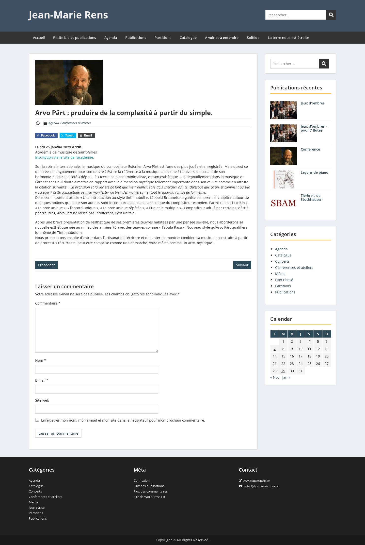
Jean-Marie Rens (68, 14)
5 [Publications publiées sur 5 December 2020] (318, 341)
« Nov (274, 377)
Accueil (39, 37)
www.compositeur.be (256, 480)
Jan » (286, 377)
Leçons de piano (314, 172)
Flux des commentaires (151, 491)
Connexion (142, 480)
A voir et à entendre (221, 37)
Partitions (163, 37)
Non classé (284, 279)
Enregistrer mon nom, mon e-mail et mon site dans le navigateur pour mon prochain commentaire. (123, 420)
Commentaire (48, 303)
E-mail (41, 380)
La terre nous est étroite (288, 37)
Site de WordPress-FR (149, 496)
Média (280, 273)
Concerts (282, 261)
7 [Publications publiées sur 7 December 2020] (275, 348)
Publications (135, 37)
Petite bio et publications (74, 37)
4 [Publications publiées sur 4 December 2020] (309, 341)
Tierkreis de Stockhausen (311, 197)
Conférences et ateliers (75, 123)
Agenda (110, 37)
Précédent (46, 265)
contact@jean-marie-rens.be (260, 486)
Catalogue (188, 37)
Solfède (253, 37)
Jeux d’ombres (313, 103)
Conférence (310, 149)
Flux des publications (149, 486)
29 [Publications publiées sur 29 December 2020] (283, 371)
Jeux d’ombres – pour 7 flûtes (314, 128)
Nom (40, 360)
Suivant (242, 265)
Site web (42, 400)
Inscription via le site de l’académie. (64, 157)
